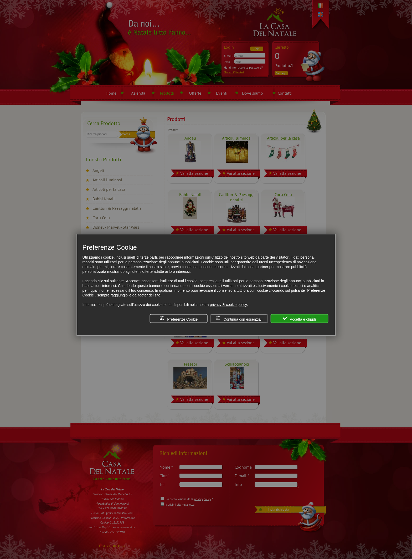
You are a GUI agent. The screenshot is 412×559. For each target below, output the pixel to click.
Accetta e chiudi (299, 318)
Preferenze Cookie (178, 318)
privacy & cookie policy (228, 304)
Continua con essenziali (239, 318)
